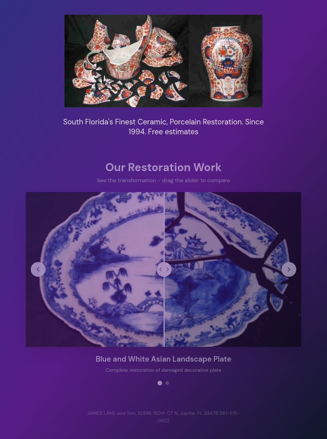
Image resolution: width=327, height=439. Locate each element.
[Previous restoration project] (38, 269)
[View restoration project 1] (160, 382)
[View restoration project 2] (167, 383)
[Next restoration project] (288, 269)
